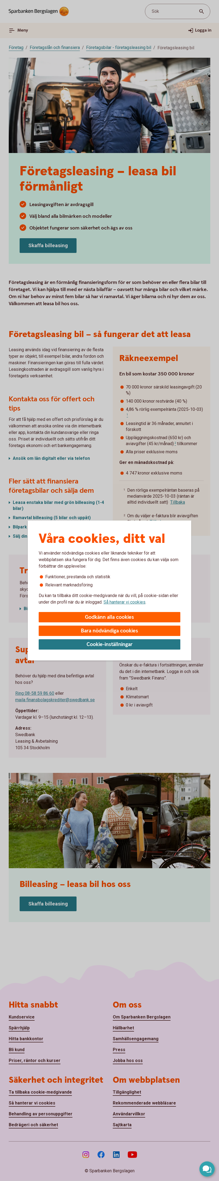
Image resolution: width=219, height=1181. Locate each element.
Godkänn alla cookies (109, 617)
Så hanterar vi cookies (124, 602)
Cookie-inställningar (110, 644)
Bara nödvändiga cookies (109, 631)
